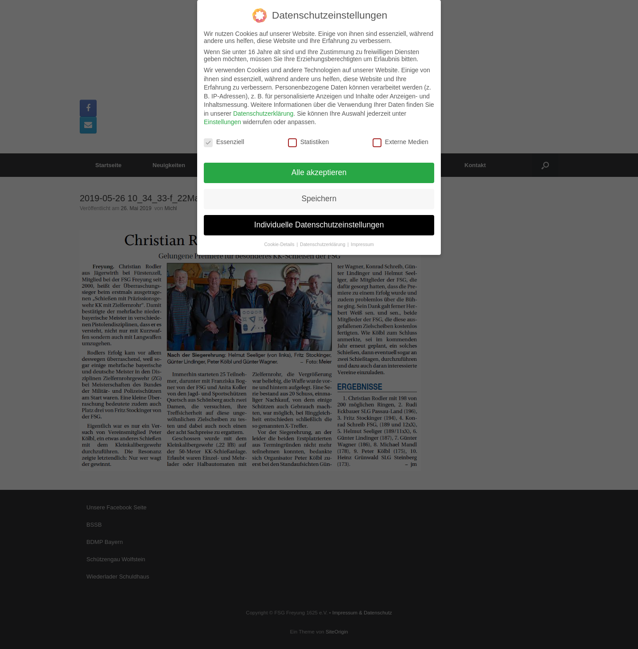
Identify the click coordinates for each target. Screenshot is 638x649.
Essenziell (224, 137)
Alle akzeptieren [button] (319, 168)
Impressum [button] (362, 239)
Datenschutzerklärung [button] (323, 239)
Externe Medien (400, 137)
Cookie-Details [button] (280, 239)
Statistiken (308, 137)
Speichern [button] (319, 194)
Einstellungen (222, 117)
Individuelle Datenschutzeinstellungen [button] (319, 220)
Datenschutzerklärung (263, 109)
